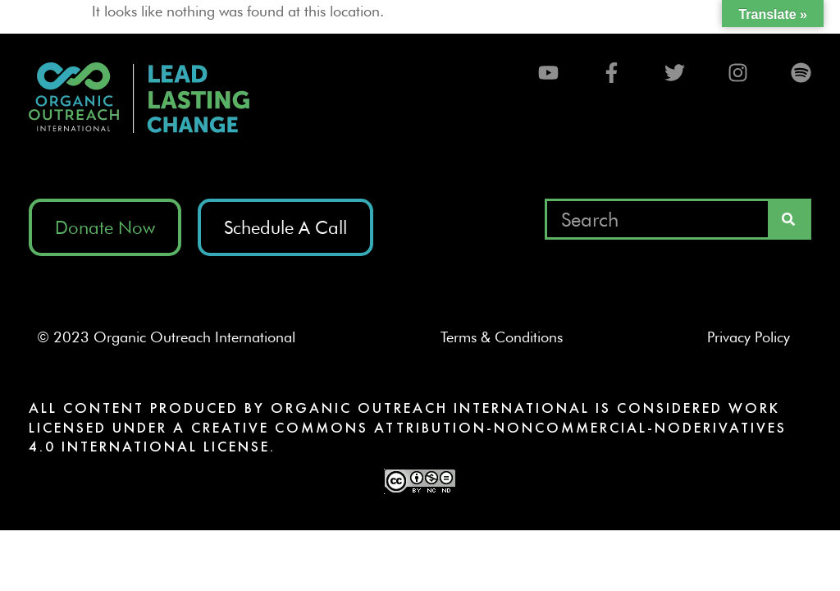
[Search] (788, 219)
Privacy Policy (755, 337)
